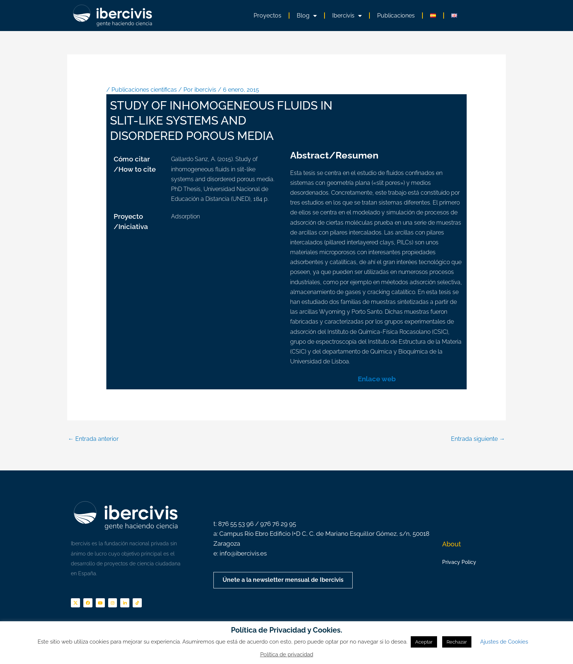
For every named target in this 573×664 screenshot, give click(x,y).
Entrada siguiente (478, 438)
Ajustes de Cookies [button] (504, 641)
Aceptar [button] (424, 642)
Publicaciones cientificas (144, 89)
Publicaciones (396, 15)
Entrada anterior (93, 438)
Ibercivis (347, 15)
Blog (307, 15)
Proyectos (267, 15)
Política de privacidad (286, 654)
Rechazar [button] (457, 642)
